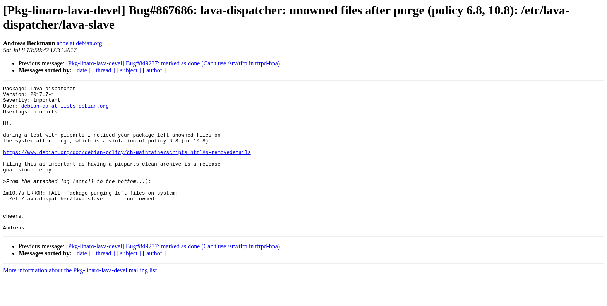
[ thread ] (103, 70)
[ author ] (154, 70)
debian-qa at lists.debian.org (65, 110)
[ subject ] (129, 70)
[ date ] (82, 70)
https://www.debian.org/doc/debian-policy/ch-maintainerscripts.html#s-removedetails (127, 165)
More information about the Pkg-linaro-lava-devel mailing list (80, 299)
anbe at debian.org (79, 43)
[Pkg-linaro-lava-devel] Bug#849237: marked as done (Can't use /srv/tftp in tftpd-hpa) (173, 63)
